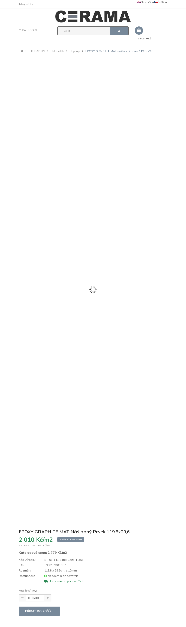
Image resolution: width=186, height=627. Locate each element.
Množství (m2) (28, 591)
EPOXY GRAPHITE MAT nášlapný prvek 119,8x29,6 (119, 51)
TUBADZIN (38, 51)
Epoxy (75, 51)
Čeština (160, 2)
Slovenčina (145, 2)
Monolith (58, 51)
